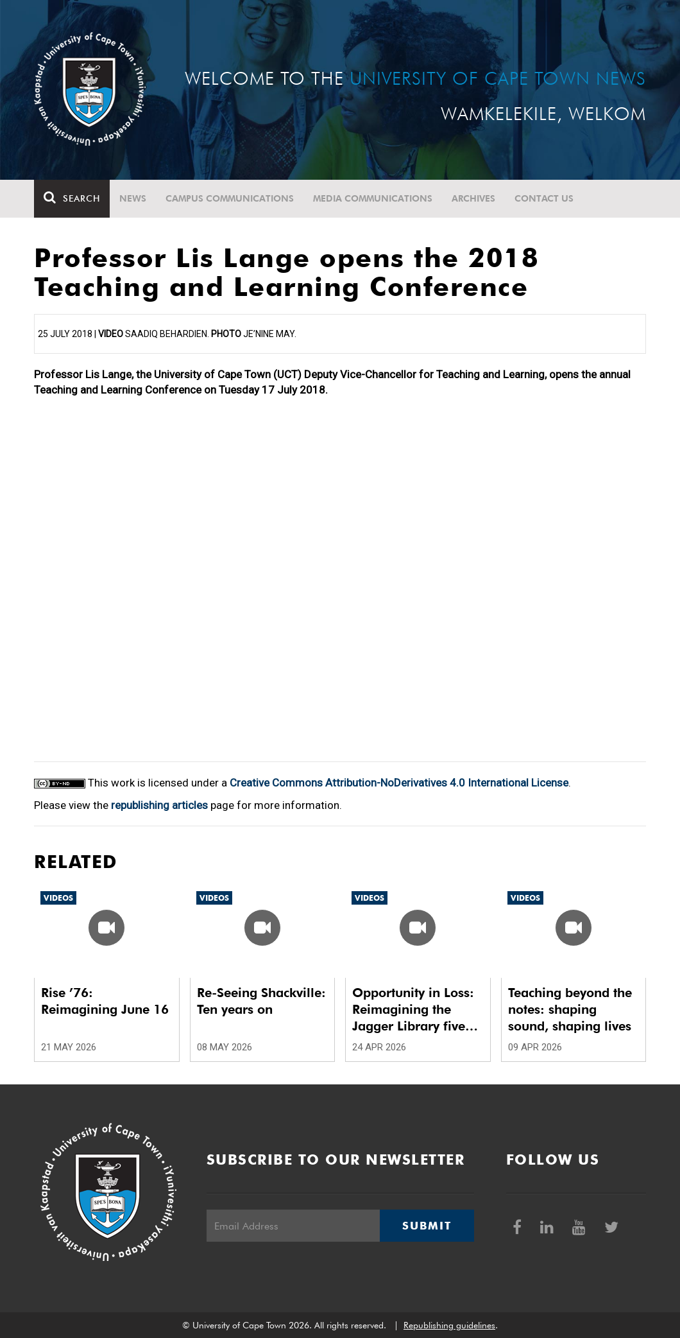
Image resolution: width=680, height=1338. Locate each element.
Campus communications (230, 198)
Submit (426, 1225)
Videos (58, 898)
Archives (473, 198)
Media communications (372, 198)
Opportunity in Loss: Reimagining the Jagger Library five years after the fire (413, 1009)
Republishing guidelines (449, 1325)
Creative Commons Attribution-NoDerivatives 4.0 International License (399, 782)
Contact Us (544, 198)
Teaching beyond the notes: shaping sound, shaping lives (570, 1009)
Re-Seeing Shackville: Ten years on (261, 1001)
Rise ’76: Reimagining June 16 (105, 1001)
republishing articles (159, 805)
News (132, 198)
